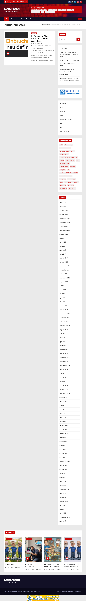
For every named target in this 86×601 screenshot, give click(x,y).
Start (43, 25)
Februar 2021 (63, 425)
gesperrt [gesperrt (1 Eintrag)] (62, 170)
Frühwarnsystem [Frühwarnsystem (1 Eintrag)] (65, 163)
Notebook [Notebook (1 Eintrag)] (63, 179)
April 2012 (62, 493)
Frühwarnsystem (35, 12)
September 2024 (65, 278)
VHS (60, 123)
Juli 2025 (62, 238)
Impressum (42, 19)
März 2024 (62, 302)
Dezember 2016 (64, 461)
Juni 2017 (62, 457)
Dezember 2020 (64, 433)
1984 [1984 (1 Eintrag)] (61, 145)
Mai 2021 (62, 413)
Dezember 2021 (64, 390)
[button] (76, 19)
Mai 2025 (62, 246)
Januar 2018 (63, 453)
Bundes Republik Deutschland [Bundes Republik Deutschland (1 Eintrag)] (68, 157)
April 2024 (62, 298)
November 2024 (64, 270)
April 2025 (62, 250)
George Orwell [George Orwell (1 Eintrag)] (64, 166)
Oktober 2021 (63, 398)
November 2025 (64, 222)
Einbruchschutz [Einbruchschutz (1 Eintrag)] (70, 160)
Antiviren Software (50, 12)
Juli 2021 (62, 405)
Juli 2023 (62, 334)
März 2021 (62, 421)
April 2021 (62, 417)
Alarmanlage (70, 10)
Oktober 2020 (63, 441)
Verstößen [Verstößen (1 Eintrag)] (71, 185)
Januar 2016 (63, 469)
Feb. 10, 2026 (70, 570)
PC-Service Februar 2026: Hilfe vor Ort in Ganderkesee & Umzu (69, 63)
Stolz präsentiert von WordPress (12, 591)
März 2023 (62, 346)
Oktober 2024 (63, 274)
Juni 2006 (62, 513)
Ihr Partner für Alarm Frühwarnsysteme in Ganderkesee (40, 38)
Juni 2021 (62, 409)
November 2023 (64, 318)
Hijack (61, 107)
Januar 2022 (63, 386)
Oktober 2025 (63, 226)
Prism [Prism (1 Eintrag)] (73, 179)
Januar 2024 (63, 310)
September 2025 (65, 230)
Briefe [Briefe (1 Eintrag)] (72, 151)
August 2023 (63, 330)
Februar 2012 (63, 501)
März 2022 (62, 382)
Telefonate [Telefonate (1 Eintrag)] (68, 182)
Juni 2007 (62, 505)
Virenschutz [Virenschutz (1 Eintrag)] (63, 188)
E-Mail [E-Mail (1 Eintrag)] (62, 160)
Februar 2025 (63, 258)
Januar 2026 (63, 214)
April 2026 (62, 202)
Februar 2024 (63, 306)
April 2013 (62, 481)
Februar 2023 (63, 350)
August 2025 (63, 234)
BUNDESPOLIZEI (61, 10)
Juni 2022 (62, 378)
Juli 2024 (62, 286)
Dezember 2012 (64, 489)
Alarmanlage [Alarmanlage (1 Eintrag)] (68, 145)
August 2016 (63, 465)
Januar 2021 (63, 429)
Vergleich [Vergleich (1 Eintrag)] (63, 185)
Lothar (17, 568)
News (61, 115)
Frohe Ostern (63, 48)
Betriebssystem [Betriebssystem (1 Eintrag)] (64, 151)
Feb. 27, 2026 (50, 570)
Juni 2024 (62, 290)
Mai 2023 (62, 338)
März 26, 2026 (30, 570)
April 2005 (62, 521)
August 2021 (63, 401)
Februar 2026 (63, 210)
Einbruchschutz (52, 10)
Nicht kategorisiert (65, 119)
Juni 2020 (62, 449)
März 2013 (62, 485)
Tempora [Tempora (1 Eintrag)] (75, 182)
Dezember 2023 (64, 314)
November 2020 (64, 437)
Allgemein (34, 33)
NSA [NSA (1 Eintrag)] (69, 179)
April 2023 (62, 342)
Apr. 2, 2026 (10, 568)
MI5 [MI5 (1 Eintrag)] (68, 170)
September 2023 (64, 326)
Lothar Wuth (11, 8)
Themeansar (36, 591)
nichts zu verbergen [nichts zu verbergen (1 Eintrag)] (66, 176)
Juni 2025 (62, 242)
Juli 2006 (62, 509)
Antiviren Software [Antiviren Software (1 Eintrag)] (65, 148)
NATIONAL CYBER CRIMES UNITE (39, 10)
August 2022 (63, 370)
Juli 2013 (62, 477)
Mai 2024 (62, 294)
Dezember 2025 (64, 218)
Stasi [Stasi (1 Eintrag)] (61, 182)
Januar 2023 (63, 354)
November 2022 (64, 362)
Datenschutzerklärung (28, 19)
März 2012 (62, 497)
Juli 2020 (62, 445)
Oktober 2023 (63, 322)
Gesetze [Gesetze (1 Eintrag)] (72, 166)
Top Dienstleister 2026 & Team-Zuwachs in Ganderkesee (67, 72)
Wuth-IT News (64, 131)
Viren (61, 127)
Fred (42, 12)
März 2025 (62, 254)
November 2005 (64, 517)
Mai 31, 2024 (37, 43)
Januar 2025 (63, 262)
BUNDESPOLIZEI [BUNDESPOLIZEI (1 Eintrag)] (64, 154)
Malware (62, 111)
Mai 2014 (62, 473)
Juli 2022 (62, 374)
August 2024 (63, 282)
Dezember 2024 (64, 266)
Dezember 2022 (64, 358)
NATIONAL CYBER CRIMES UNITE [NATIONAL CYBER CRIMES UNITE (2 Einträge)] (69, 173)
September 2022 (64, 366)
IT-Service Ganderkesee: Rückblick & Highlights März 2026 (68, 54)
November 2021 (64, 393)
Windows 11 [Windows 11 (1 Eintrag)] (72, 188)
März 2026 (62, 206)
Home (59, 591)
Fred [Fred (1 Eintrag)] (78, 160)
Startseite (14, 19)
